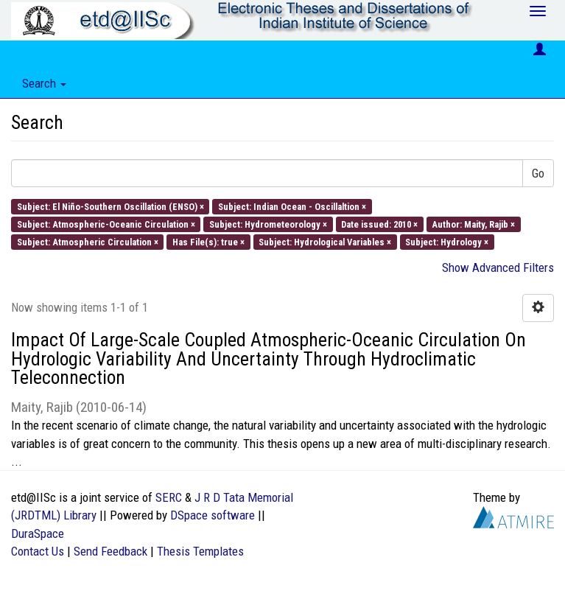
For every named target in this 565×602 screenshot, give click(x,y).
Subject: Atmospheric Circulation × (87, 242)
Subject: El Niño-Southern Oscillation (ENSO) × (110, 205)
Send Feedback (110, 551)
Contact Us (37, 551)
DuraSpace (37, 533)
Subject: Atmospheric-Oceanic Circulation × (106, 223)
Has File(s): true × (208, 242)
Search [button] (44, 83)
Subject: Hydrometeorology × (268, 223)
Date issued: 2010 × (379, 223)
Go (538, 173)
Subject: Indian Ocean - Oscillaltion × (292, 205)
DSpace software (212, 515)
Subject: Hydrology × (446, 242)
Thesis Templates (200, 551)
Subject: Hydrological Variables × (325, 242)
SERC (168, 497)
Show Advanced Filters (498, 267)
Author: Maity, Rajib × (473, 223)
